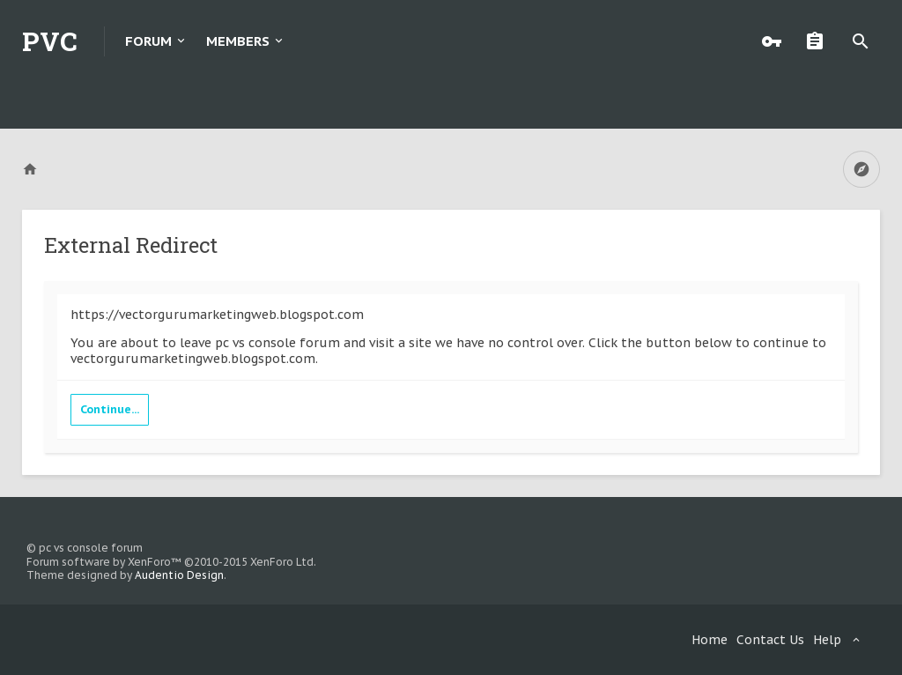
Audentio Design (179, 575)
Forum (148, 41)
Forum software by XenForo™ (171, 561)
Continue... (109, 409)
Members (238, 41)
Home (709, 640)
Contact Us (770, 640)
